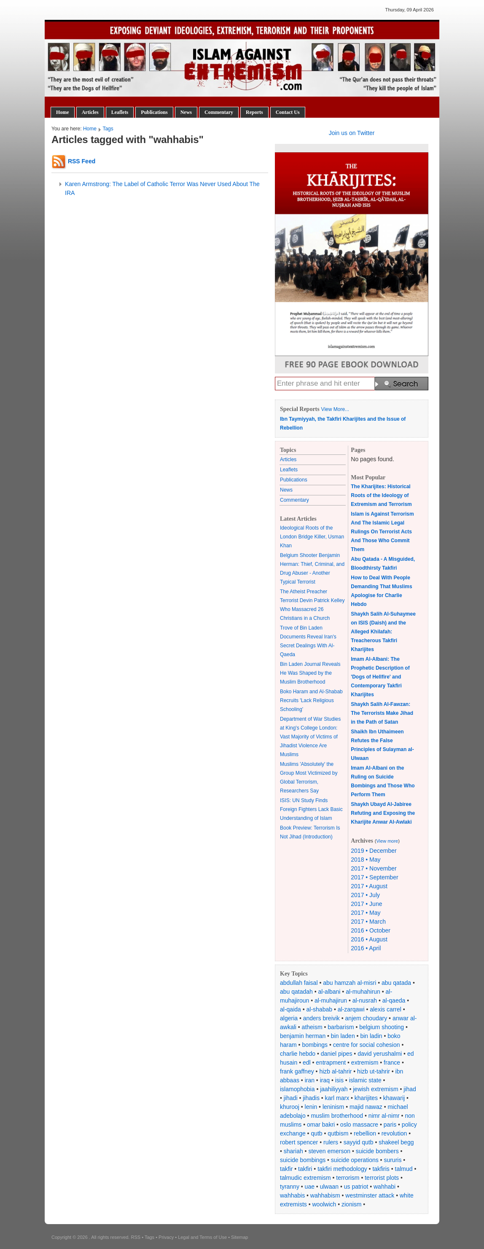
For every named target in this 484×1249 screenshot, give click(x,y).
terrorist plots (382, 1177)
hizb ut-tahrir (373, 1071)
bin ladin (371, 1036)
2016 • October (370, 930)
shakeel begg (396, 1142)
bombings (315, 1044)
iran (310, 1080)
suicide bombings (302, 1160)
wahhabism (325, 1195)
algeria (289, 1018)
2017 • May (365, 912)
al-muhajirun (331, 1000)
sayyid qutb (359, 1142)
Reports (254, 112)
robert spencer (299, 1142)
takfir (286, 1168)
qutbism (338, 1133)
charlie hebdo (297, 1053)
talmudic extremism (305, 1177)
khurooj (289, 1106)
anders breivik (321, 1018)
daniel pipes (336, 1053)
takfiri (305, 1168)
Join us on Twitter (352, 133)
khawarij (394, 1098)
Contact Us (288, 112)
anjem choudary (366, 1018)
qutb (316, 1133)
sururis (392, 1160)
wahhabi (384, 1186)
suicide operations (355, 1160)
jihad (409, 1089)
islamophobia (297, 1089)
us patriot (356, 1186)
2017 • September (374, 877)
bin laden (343, 1036)
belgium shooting (381, 1027)
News (186, 112)
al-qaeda (394, 1000)
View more (387, 840)
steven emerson (329, 1151)
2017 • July (365, 895)
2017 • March (368, 921)
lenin (311, 1106)
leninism (333, 1106)
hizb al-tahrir (335, 1071)
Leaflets (120, 112)
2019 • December (373, 850)
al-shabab (320, 1009)
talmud (404, 1168)
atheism (312, 1027)
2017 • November (373, 868)
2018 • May (365, 859)
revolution (394, 1133)
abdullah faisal (299, 982)
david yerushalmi (380, 1053)
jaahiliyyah (333, 1089)
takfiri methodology (342, 1168)
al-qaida (290, 1009)
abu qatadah (296, 991)
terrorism (347, 1177)
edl (307, 1062)
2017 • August (369, 886)
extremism (365, 1062)
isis (339, 1080)
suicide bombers (377, 1151)
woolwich (324, 1204)
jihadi (291, 1098)
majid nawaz (366, 1106)
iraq (325, 1080)
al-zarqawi (351, 1009)
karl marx (337, 1098)
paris (390, 1124)
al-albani (329, 991)
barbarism (341, 1027)
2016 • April (366, 948)
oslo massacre (359, 1124)
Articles (90, 112)
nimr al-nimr (384, 1115)
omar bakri (321, 1124)
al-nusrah (364, 1000)
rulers (330, 1142)
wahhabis (292, 1195)
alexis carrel (385, 1009)
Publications (154, 112)
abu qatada (396, 982)
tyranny (289, 1186)
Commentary (218, 112)
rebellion (365, 1133)
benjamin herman (302, 1036)
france (392, 1062)
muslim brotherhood (337, 1115)
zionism (351, 1204)
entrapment (331, 1062)
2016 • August (369, 939)
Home (62, 112)
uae (310, 1186)
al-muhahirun (363, 991)
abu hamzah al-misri (349, 982)
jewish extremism (375, 1089)
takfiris (380, 1168)
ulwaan (329, 1186)
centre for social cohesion (366, 1044)
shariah (293, 1151)
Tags (107, 129)
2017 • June (366, 903)
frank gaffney (297, 1071)
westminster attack (369, 1195)
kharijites (366, 1098)
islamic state (365, 1080)
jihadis (311, 1098)
